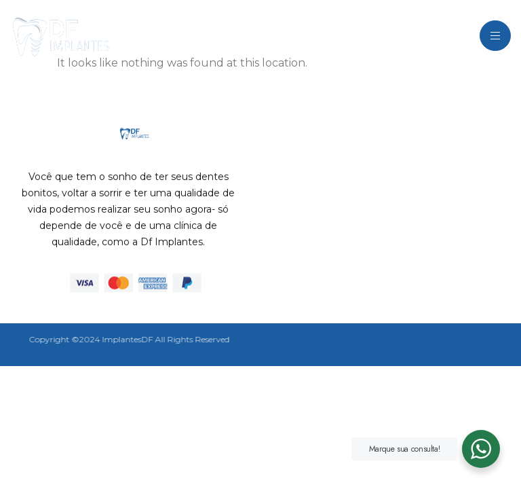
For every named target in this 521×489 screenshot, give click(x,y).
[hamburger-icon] (495, 35)
